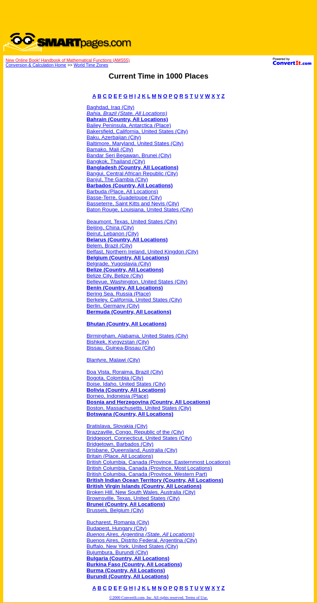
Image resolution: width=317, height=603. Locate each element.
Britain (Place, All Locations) (120, 456)
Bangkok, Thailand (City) (116, 161)
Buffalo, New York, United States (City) (132, 546)
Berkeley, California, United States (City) (134, 300)
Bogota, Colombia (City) (115, 378)
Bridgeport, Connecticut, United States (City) (139, 438)
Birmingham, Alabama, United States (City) (137, 336)
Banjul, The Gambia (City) (117, 179)
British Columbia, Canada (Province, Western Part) (147, 474)
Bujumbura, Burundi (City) (117, 552)
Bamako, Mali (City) (110, 149)
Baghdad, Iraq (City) (110, 107)
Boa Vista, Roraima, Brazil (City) (125, 372)
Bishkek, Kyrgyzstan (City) (118, 342)
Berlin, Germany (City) (113, 306)
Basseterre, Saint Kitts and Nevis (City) (133, 203)
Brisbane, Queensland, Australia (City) (132, 450)
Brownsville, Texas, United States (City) (133, 498)
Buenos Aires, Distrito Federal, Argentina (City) (142, 540)
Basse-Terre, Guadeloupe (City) (124, 197)
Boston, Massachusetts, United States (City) (139, 408)
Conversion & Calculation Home (36, 65)
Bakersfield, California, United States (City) (137, 131)
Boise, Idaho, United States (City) (126, 384)
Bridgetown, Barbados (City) (120, 444)
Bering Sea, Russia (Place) (119, 294)
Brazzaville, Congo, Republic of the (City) (135, 432)
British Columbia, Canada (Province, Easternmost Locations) (159, 462)
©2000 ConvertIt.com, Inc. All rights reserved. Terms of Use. (158, 597)
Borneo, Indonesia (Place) (117, 396)
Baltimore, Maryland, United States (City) (135, 143)
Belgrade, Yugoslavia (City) (119, 264)
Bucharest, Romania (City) (118, 522)
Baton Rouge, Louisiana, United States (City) (140, 209)
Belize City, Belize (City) (115, 276)
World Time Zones (90, 65)
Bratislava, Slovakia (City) (117, 426)
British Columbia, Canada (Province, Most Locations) (149, 468)
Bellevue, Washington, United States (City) (137, 282)
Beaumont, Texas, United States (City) (132, 222)
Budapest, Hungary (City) (117, 528)
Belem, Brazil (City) (109, 246)
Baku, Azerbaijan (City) (114, 137)
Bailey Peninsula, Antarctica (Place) (129, 125)
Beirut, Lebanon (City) (113, 234)
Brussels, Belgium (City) (115, 510)
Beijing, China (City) (110, 228)
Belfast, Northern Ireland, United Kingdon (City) (143, 252)
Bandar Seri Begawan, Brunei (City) (129, 155)
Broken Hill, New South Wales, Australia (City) (141, 492)
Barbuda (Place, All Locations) (122, 191)
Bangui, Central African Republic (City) (132, 173)
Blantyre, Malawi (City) (113, 360)
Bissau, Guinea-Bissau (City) (121, 348)
